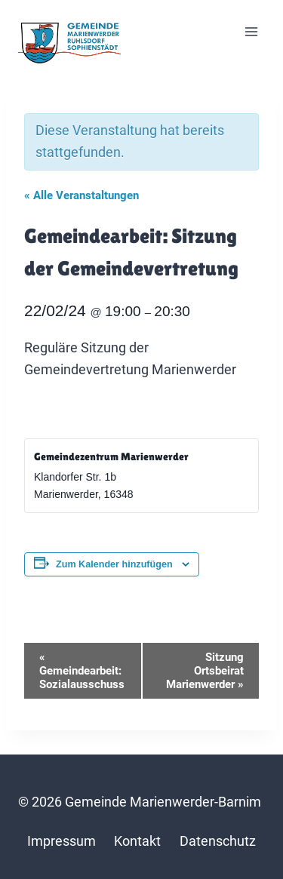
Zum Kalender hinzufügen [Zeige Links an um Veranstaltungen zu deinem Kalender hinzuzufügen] (114, 564)
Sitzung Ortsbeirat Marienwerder (205, 670)
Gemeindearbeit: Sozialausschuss (82, 670)
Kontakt (137, 841)
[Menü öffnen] (251, 32)
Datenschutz (218, 841)
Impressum (61, 841)
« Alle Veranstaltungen (81, 195)
